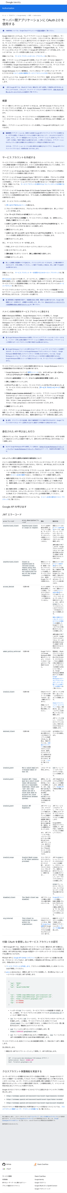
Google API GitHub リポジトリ (24, 958)
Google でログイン (40, 1182)
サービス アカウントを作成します (18, 966)
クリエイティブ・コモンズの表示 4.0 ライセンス (43, 1116)
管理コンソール (32, 372)
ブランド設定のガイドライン (11, 1186)
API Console (6, 279)
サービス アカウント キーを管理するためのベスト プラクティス (37, 273)
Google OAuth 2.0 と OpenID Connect (46, 1186)
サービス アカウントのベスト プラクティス (30, 56)
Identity (13, 2)
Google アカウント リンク (42, 1189)
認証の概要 (40, 30)
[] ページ (16, 205)
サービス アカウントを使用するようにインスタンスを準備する (42, 184)
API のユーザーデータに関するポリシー (14, 1182)
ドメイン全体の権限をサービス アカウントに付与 (30, 73)
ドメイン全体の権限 (18, 475)
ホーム (4, 15)
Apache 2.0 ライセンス (26, 1118)
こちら (48, 760)
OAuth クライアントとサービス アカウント (58, 705)
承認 (29, 15)
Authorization (8, 8)
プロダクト (12, 15)
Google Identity (21, 15)
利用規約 (5, 1179)
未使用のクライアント (45, 745)
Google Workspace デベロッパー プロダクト (28, 449)
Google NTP (60, 787)
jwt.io (8, 972)
